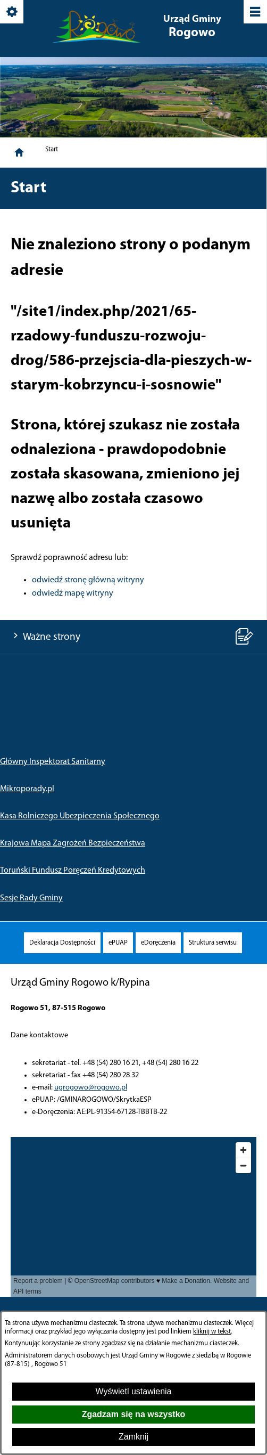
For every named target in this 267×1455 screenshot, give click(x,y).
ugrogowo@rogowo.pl (90, 1088)
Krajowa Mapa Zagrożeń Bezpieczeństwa (72, 843)
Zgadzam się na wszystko (134, 1414)
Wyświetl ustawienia (133, 1391)
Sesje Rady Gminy (31, 898)
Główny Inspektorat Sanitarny (52, 762)
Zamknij (133, 1436)
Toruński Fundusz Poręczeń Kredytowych (72, 870)
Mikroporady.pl (27, 789)
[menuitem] (62, 942)
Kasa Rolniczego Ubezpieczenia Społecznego (80, 816)
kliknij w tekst (212, 1331)
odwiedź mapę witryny (72, 593)
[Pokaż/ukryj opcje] (12, 12)
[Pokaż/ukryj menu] (254, 12)
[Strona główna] (19, 152)
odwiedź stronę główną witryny (88, 580)
